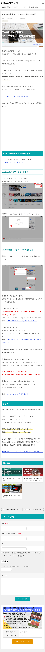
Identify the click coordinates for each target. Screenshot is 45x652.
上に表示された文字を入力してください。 (15, 566)
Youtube (5, 21)
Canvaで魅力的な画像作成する (17, 394)
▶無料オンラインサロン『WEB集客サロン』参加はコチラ (22, 452)
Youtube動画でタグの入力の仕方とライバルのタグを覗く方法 (33, 479)
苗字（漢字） (11, 632)
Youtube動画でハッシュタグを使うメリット (22, 321)
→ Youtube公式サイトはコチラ (13, 162)
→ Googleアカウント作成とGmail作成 (15, 96)
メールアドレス (11, 635)
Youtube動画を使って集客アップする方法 (11, 496)
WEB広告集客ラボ (9, 2)
